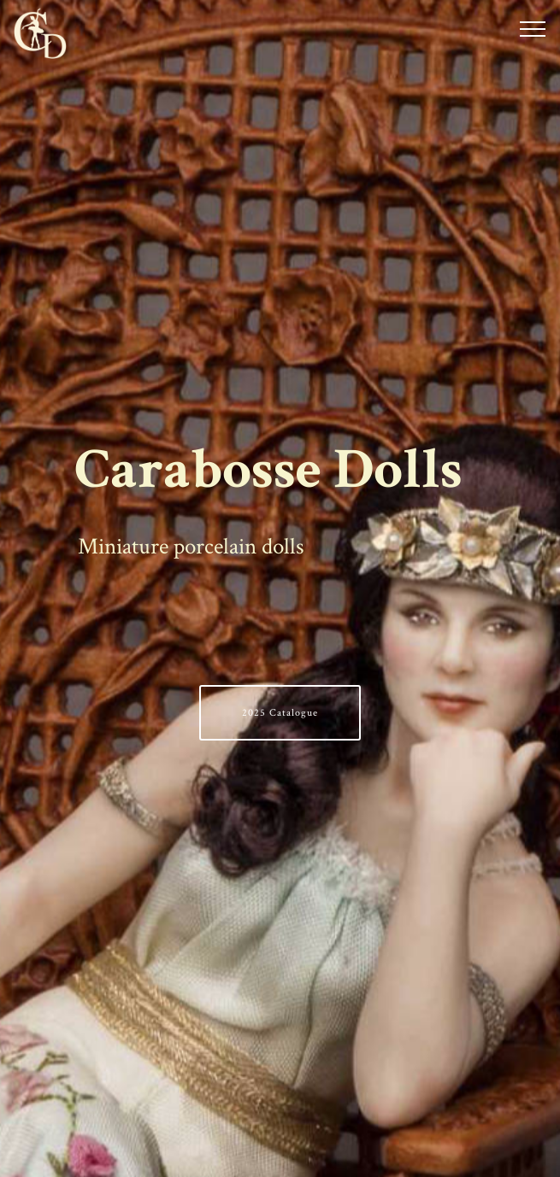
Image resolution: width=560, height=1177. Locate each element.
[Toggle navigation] (533, 28)
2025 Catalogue (280, 712)
